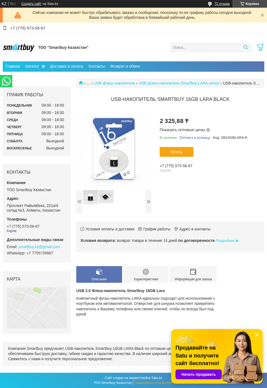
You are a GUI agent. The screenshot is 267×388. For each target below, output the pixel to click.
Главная (12, 66)
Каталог (32, 66)
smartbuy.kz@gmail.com (39, 247)
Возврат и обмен (125, 66)
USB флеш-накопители (114, 83)
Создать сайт (31, 4)
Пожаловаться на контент (153, 383)
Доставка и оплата (66, 66)
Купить (177, 152)
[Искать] (245, 47)
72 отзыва (222, 4)
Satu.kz (156, 378)
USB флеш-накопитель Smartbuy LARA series (179, 83)
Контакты (97, 66)
